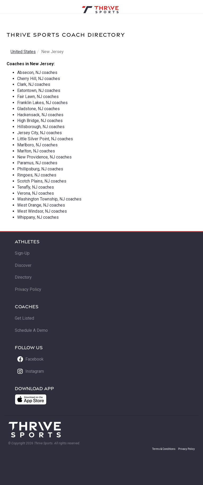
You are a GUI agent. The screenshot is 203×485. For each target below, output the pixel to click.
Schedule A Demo (31, 330)
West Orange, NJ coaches (41, 205)
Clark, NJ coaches (33, 84)
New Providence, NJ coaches (44, 157)
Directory (23, 277)
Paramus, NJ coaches (37, 162)
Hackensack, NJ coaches (40, 114)
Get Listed (24, 318)
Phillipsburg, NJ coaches (40, 168)
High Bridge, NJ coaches (40, 120)
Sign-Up (22, 253)
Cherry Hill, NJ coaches (38, 78)
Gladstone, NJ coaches (38, 108)
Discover (23, 265)
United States (23, 51)
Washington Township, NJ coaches (49, 199)
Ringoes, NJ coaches (36, 175)
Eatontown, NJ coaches (38, 90)
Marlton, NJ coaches (36, 150)
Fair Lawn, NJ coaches (38, 96)
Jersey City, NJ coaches (39, 132)
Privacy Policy (28, 289)
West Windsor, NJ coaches (42, 211)
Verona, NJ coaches (35, 193)
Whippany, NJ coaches (38, 217)
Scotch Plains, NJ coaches (41, 181)
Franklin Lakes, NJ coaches (42, 102)
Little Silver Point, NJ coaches (45, 138)
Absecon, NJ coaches (37, 72)
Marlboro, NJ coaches (37, 144)
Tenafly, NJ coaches (35, 187)
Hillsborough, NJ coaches (40, 126)
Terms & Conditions (164, 448)
